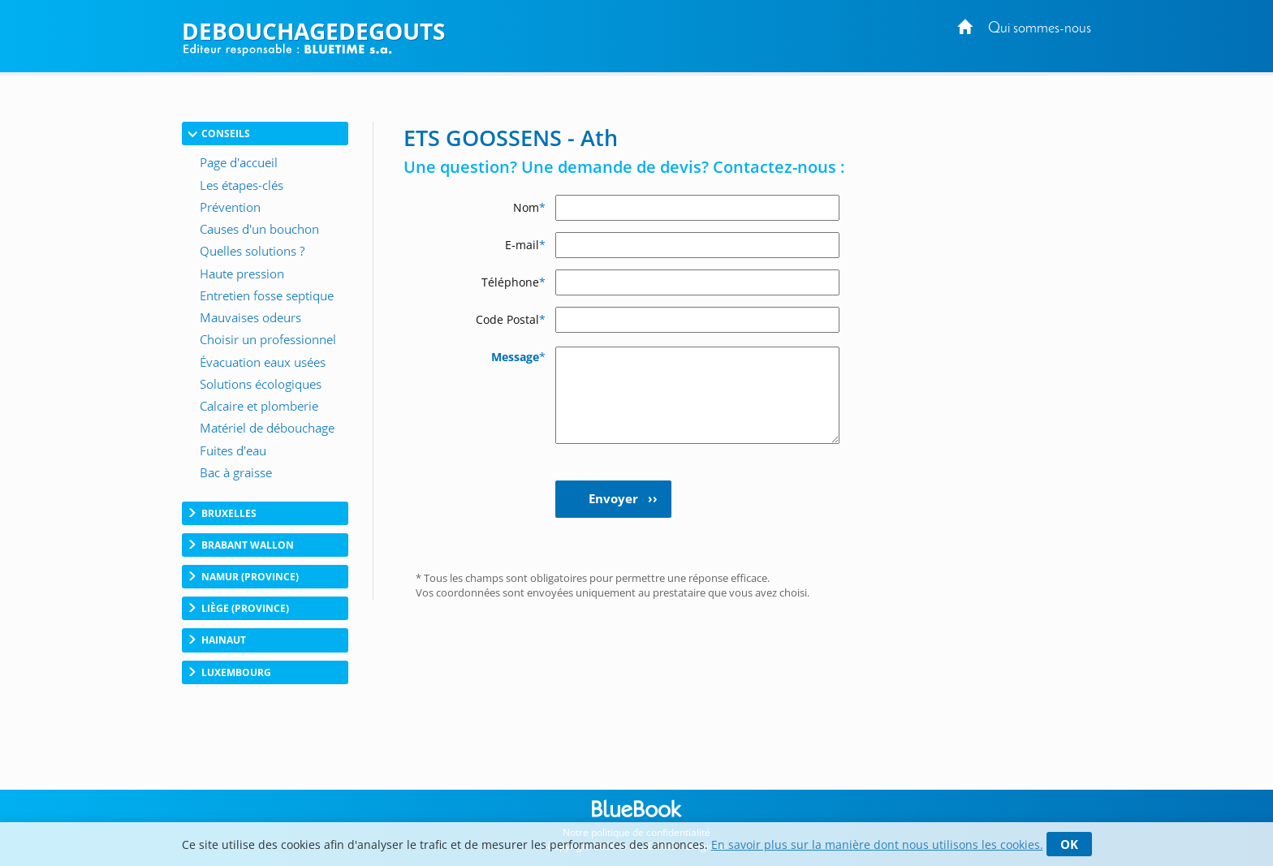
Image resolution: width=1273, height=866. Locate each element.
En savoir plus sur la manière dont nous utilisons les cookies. (877, 844)
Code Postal (511, 319)
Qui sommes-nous (1039, 29)
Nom (529, 207)
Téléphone (513, 282)
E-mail (525, 244)
